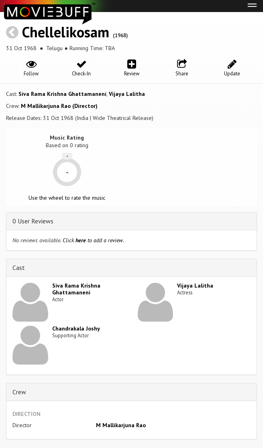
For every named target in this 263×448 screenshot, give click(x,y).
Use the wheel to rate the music (67, 197)
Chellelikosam (65, 31)
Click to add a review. (93, 240)
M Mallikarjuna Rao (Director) (59, 105)
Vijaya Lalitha (127, 93)
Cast (18, 268)
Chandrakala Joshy (76, 328)
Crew (19, 392)
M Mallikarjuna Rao (121, 425)
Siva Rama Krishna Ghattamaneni (62, 93)
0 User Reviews (32, 221)
